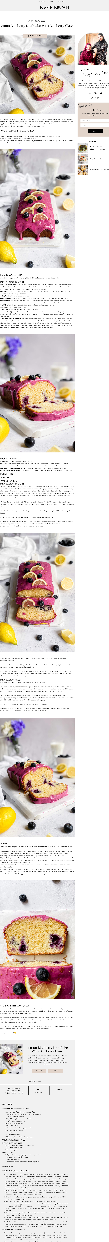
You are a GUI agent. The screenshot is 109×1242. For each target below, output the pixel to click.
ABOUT (51, 2)
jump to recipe (35, 36)
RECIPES (42, 2)
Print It (39, 1071)
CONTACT (61, 2)
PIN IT (56, 1071)
